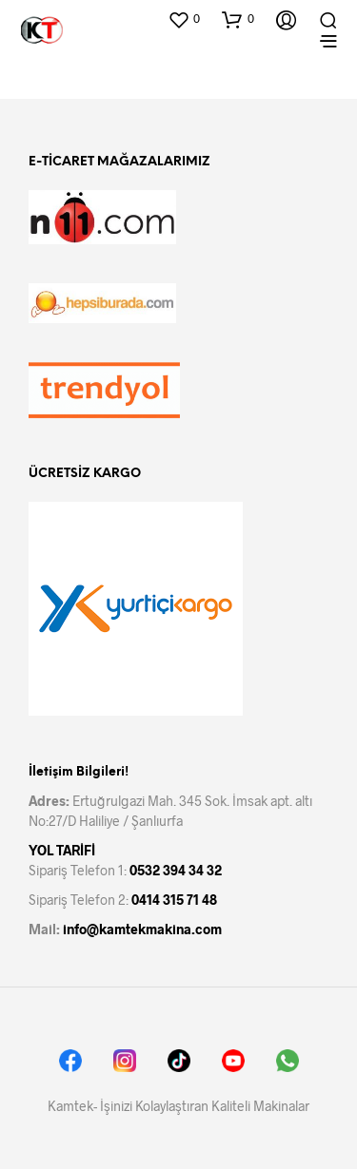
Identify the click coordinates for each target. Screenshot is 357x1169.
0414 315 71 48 (174, 899)
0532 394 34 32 (175, 870)
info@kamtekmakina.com (142, 929)
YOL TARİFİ (62, 850)
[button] (184, 19)
